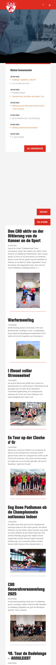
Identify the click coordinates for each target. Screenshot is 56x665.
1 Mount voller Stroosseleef (20, 373)
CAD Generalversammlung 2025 (26, 589)
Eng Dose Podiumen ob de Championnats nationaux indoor (27, 512)
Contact (43, 212)
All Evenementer (35, 148)
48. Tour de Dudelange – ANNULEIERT (27, 656)
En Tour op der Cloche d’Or (26, 440)
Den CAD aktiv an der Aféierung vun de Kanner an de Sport (25, 236)
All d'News (42, 222)
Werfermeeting (21, 320)
